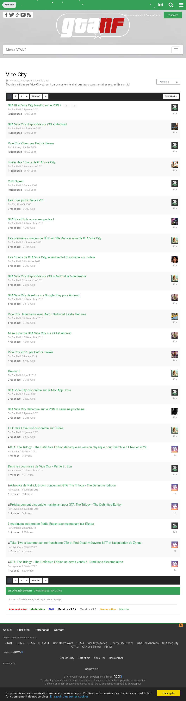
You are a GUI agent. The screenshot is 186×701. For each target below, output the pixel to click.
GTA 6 (20, 643)
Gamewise (91, 669)
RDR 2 (108, 646)
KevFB (15, 451)
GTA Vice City (170, 643)
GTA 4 (80, 643)
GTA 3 (75, 646)
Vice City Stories (97, 643)
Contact (59, 630)
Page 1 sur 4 (59, 96)
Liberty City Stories (122, 643)
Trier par (171, 96)
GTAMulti (44, 643)
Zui (14, 204)
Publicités (23, 630)
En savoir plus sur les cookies (69, 697)
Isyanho (16, 547)
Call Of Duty (67, 658)
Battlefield (84, 658)
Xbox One (100, 658)
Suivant (36, 96)
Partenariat (42, 630)
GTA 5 (31, 643)
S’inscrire (173, 15)
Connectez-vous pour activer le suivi (29, 80)
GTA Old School (91, 646)
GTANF (9, 643)
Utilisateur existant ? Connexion (141, 15)
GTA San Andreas (148, 643)
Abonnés (164, 81)
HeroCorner (116, 658)
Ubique (16, 147)
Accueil (7, 630)
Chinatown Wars (63, 643)
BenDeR (16, 109)
